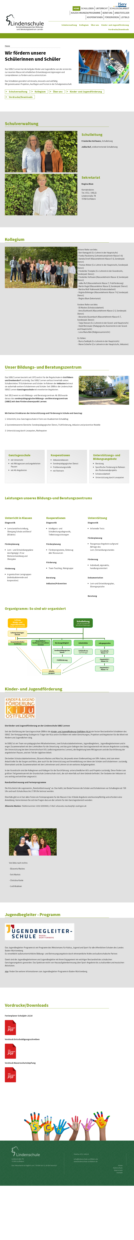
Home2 (115, 87)
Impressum (120, 1224)
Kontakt (121, 1227)
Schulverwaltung (69, 25)
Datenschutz (120, 1222)
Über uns (95, 25)
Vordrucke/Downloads (118, 29)
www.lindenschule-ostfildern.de (84, 1216)
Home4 (117, 87)
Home (110, 87)
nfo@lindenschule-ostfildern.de (85, 1213)
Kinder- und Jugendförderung (115, 25)
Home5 (119, 87)
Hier (6, 1025)
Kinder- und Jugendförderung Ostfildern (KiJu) (71, 785)
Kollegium (84, 25)
